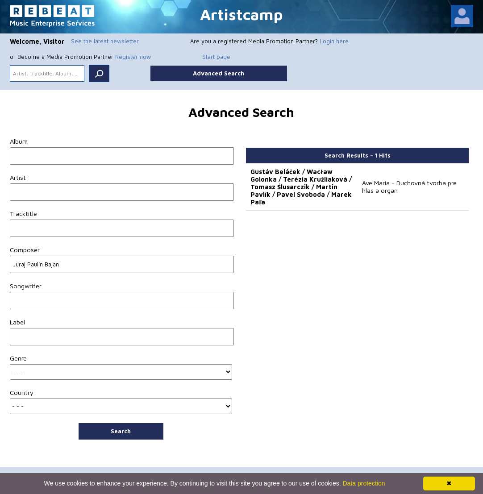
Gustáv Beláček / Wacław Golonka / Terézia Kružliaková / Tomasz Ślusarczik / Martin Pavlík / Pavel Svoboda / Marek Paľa (301, 187)
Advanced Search (218, 73)
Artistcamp (241, 14)
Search (121, 431)
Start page (216, 56)
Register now (133, 56)
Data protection (364, 483)
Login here (334, 41)
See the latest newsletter (105, 41)
